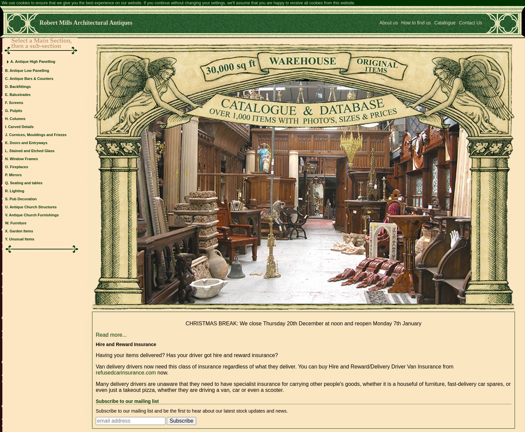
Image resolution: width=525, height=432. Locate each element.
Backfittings (20, 87)
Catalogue (445, 22)
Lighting (17, 191)
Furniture (18, 223)
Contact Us (470, 22)
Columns (17, 119)
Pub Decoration (22, 199)
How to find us (416, 22)
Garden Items (21, 231)
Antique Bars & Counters (32, 79)
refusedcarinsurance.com (126, 372)
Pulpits (16, 111)
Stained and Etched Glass (32, 151)
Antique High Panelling (35, 62)
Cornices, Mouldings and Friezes (38, 135)
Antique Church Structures (33, 207)
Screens (16, 103)
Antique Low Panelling (29, 71)
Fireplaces (19, 167)
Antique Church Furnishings (34, 215)
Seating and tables (26, 183)
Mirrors (15, 175)
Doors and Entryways (28, 143)
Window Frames (24, 159)
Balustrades (19, 95)
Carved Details (20, 127)
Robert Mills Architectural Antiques (86, 22)
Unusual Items (21, 239)
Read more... (111, 335)
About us (388, 22)
